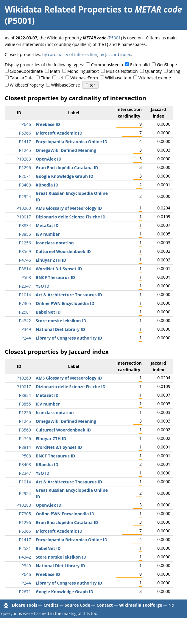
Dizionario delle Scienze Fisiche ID (70, 217)
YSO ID (42, 286)
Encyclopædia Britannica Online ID (71, 141)
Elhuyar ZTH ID (51, 260)
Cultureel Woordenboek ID (63, 251)
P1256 (25, 243)
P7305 (25, 303)
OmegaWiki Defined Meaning (66, 150)
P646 (26, 124)
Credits (50, 605)
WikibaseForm (84, 78)
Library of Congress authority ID (69, 338)
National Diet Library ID (60, 329)
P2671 (25, 176)
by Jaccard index (115, 54)
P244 (26, 338)
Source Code (77, 605)
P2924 (25, 196)
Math (55, 71)
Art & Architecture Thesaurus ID (69, 295)
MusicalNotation (122, 71)
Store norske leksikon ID (61, 320)
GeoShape (167, 64)
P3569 (25, 251)
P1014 (25, 295)
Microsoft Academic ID (59, 133)
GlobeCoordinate (26, 71)
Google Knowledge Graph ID (65, 176)
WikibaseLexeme (154, 78)
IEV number (48, 234)
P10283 (24, 159)
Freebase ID (48, 124)
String (174, 71)
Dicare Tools (24, 605)
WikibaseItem (118, 78)
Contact (104, 605)
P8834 (25, 225)
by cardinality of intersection (69, 54)
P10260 (24, 208)
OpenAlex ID (48, 159)
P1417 (25, 141)
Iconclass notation (55, 243)
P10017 (24, 217)
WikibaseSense (65, 85)
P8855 (25, 234)
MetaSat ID (47, 225)
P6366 (25, 133)
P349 (26, 329)
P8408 (25, 185)
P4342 (25, 320)
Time (45, 78)
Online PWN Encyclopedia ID (65, 303)
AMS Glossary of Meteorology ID (69, 208)
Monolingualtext (83, 71)
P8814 (25, 269)
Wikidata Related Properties (63, 9)
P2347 (25, 286)
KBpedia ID (47, 185)
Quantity (153, 71)
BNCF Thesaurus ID (55, 277)
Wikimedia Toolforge (140, 605)
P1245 (25, 150)
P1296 (25, 167)
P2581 (25, 312)
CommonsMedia (107, 64)
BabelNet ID (48, 312)
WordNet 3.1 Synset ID (59, 269)
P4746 (25, 260)
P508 (26, 277)
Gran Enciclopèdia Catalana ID (67, 167)
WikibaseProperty (27, 85)
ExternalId (140, 64)
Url (60, 78)
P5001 (115, 38)
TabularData (22, 78)
